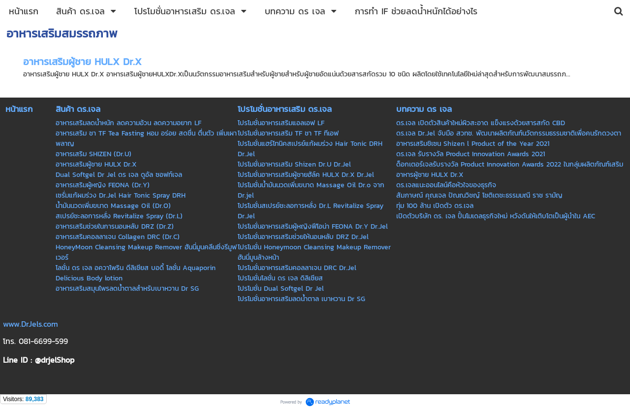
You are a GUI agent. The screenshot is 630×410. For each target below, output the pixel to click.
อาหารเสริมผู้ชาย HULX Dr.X (82, 61)
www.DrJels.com (30, 324)
